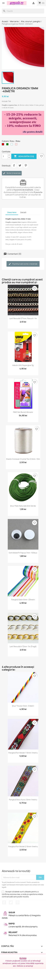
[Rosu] (3, 145)
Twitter (11, 902)
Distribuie (14, 165)
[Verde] (7, 145)
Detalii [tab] (23, 212)
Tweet (19, 165)
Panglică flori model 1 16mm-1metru (23, 753)
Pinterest (25, 165)
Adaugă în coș (24, 156)
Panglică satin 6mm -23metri (23, 599)
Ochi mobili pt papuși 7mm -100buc (23, 553)
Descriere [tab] (11, 212)
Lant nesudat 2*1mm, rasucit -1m (23, 318)
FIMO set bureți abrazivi (23, 412)
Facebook (4, 902)
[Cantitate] (5, 156)
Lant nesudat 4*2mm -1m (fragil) (23, 646)
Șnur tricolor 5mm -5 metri (23, 706)
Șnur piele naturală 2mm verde (23, 506)
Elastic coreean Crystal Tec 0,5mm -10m (23, 459)
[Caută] (23, 11)
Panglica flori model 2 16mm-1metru (23, 846)
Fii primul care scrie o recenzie (23, 264)
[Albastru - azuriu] (12, 145)
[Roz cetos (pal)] (16, 145)
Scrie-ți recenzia (11, 173)
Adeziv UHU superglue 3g (23, 365)
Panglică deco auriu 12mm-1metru (23, 799)
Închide (23, 958)
